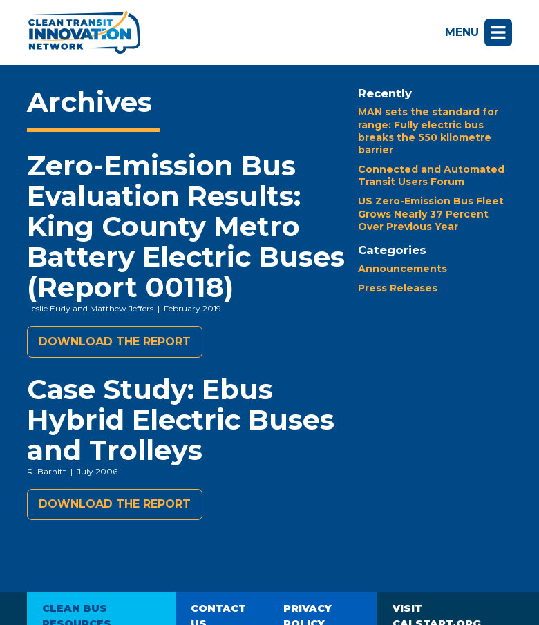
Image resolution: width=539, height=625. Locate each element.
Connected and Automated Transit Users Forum (431, 175)
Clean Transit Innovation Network (83, 32)
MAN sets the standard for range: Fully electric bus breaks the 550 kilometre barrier (428, 131)
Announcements (402, 268)
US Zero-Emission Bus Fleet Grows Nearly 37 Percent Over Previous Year (431, 213)
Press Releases (397, 288)
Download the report (115, 341)
